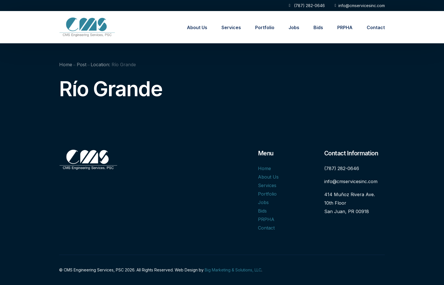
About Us (268, 177)
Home (264, 168)
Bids (262, 211)
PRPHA (266, 219)
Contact (266, 228)
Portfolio (267, 194)
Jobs (263, 202)
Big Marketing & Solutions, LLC (233, 269)
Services (267, 185)
